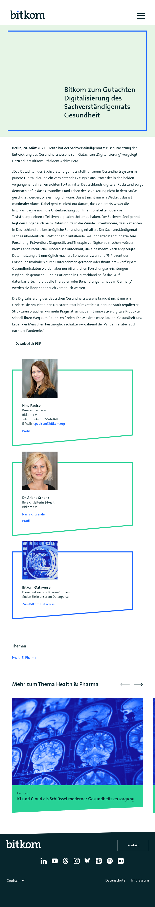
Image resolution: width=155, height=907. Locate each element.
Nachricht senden (34, 514)
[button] (138, 684)
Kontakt (133, 845)
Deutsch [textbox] (13, 880)
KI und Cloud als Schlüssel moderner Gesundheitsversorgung (75, 798)
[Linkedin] (44, 864)
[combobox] (16, 880)
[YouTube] (55, 864)
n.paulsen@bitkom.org (48, 423)
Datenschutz (115, 880)
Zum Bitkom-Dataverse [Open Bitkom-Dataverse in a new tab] (38, 604)
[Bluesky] (88, 864)
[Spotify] (110, 864)
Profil (26, 431)
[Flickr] (121, 864)
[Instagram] (77, 864)
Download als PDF (28, 343)
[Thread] (66, 864)
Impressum (140, 880)
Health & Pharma (24, 657)
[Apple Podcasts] (99, 864)
